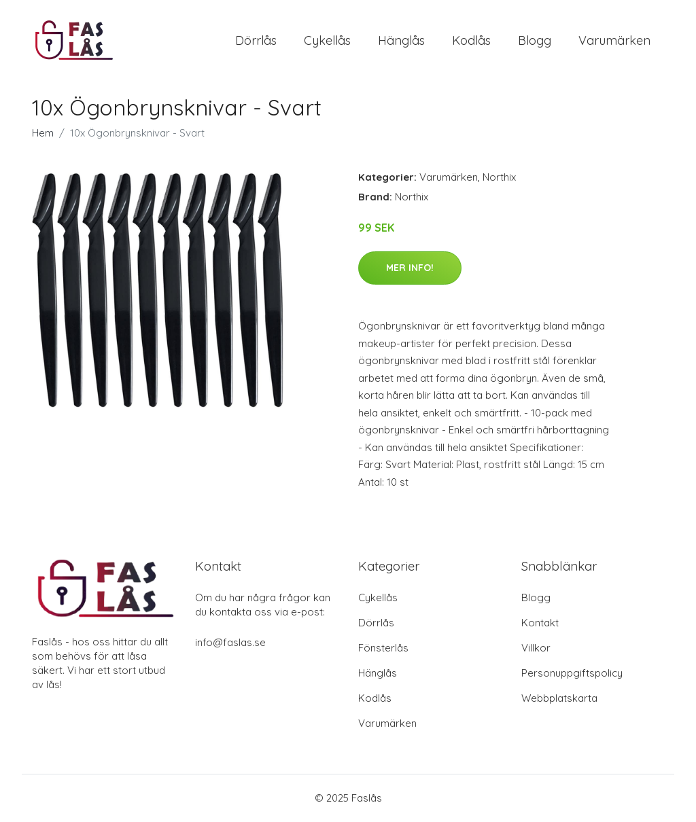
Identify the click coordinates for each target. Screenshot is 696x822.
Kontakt (540, 623)
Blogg (534, 40)
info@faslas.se (230, 643)
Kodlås (471, 40)
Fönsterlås (383, 648)
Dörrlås (256, 40)
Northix (499, 177)
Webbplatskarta (559, 698)
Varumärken (614, 40)
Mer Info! (410, 268)
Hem (43, 133)
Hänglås (401, 40)
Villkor (536, 648)
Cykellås (327, 40)
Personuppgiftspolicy (572, 673)
